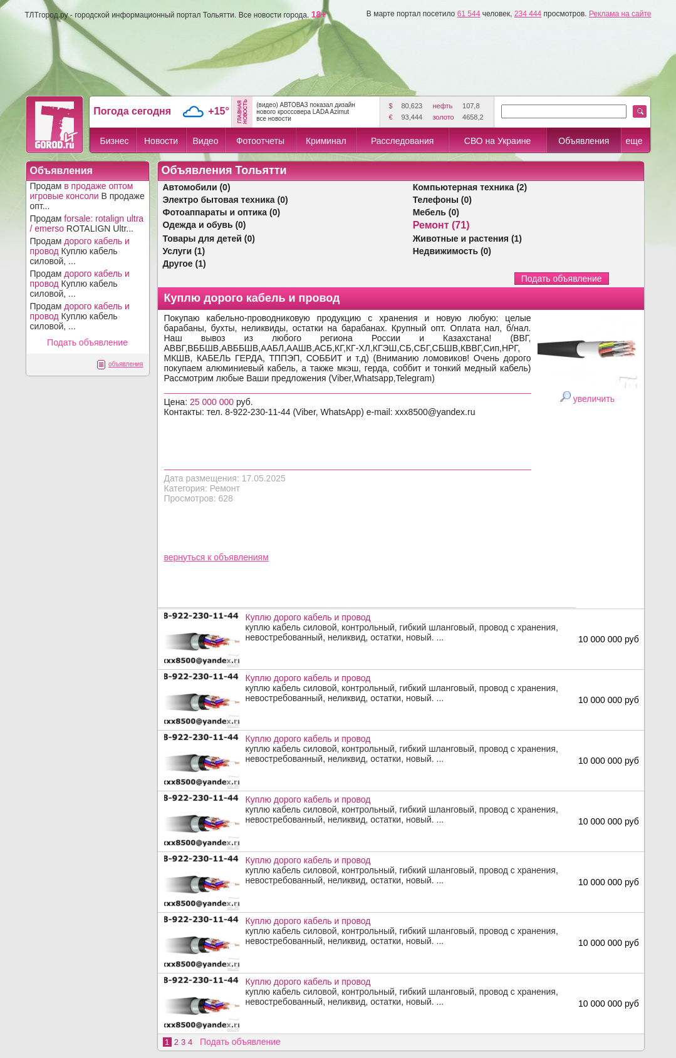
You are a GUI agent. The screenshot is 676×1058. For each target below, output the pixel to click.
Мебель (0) (436, 212)
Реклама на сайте (620, 13)
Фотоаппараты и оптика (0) (222, 212)
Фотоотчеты (260, 141)
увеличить (594, 399)
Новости (161, 141)
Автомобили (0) (197, 187)
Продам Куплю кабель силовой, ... (80, 251)
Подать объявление (87, 342)
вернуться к (189, 557)
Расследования (402, 141)
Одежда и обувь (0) (204, 225)
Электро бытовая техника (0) (225, 200)
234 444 (527, 13)
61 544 (469, 13)
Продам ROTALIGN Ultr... (87, 223)
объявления (125, 364)
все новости (273, 118)
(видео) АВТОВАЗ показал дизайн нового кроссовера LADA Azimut (305, 108)
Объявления (583, 141)
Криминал (326, 141)
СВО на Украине (497, 141)
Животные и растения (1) (467, 239)
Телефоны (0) (442, 200)
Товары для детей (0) (209, 239)
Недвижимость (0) (452, 251)
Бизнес (114, 141)
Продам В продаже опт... (87, 196)
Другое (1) (184, 264)
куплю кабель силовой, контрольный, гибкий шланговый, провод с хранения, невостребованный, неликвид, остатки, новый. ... (408, 627)
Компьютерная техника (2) (470, 187)
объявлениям (241, 557)
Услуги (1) (184, 251)
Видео (206, 141)
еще (633, 141)
